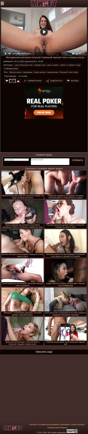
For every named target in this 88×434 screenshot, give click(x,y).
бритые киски (15, 72)
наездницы (27, 72)
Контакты (33, 425)
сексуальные (52, 72)
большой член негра (69, 72)
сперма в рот (40, 65)
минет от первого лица (70, 65)
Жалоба (75, 81)
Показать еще (44, 352)
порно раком (39, 72)
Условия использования (49, 425)
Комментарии (35, 81)
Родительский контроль (57, 428)
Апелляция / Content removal (72, 425)
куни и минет (53, 65)
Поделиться (56, 81)
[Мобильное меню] (2, 3)
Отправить (77, 160)
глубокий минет (11, 68)
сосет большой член (23, 65)
